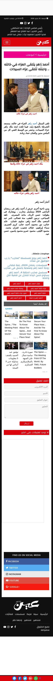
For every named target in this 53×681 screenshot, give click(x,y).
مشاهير (36, 620)
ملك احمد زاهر (34, 283)
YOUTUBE (12, 580)
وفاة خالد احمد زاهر (15, 288)
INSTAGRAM (13, 574)
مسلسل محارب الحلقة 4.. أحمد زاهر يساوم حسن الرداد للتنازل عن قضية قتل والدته (27, 275)
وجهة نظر (17, 620)
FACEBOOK (12, 561)
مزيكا (29, 614)
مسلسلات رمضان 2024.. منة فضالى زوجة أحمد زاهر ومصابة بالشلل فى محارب (26, 266)
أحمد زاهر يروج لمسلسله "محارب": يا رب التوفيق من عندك (26, 259)
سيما (35, 614)
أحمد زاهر (33, 123)
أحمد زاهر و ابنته (36, 298)
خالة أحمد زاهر (40, 293)
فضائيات (9, 614)
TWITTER (12, 568)
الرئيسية (44, 614)
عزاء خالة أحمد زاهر (38, 288)
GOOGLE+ (13, 587)
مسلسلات (20, 614)
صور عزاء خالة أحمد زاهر (16, 293)
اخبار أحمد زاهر (16, 298)
